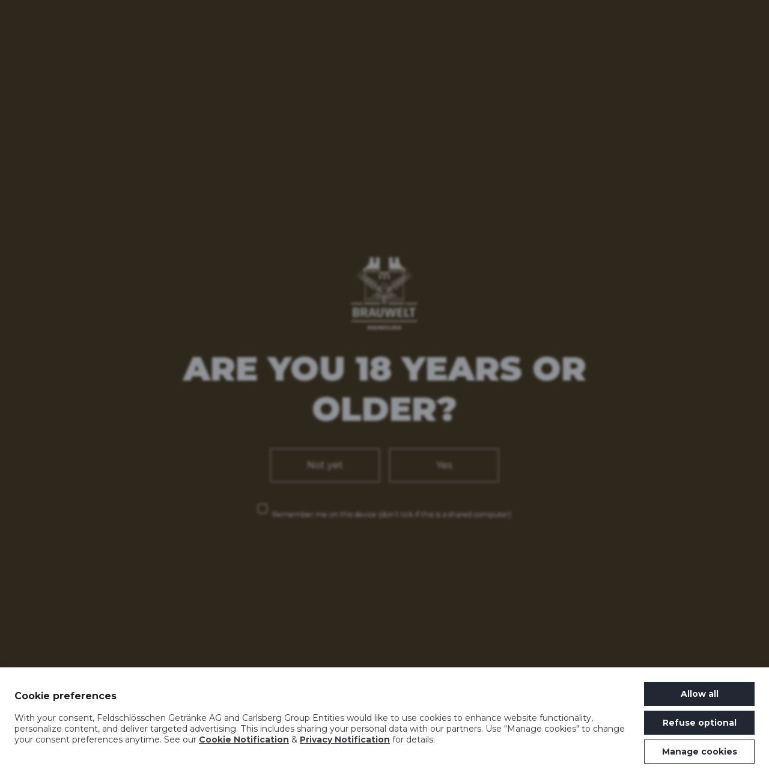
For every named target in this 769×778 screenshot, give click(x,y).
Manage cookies (699, 751)
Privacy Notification (345, 739)
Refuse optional (700, 722)
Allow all (700, 693)
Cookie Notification (244, 739)
